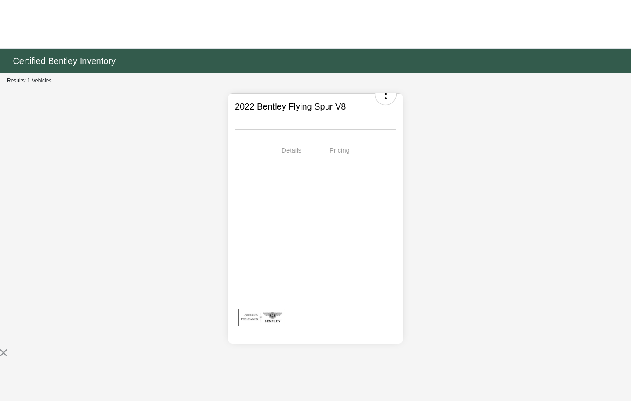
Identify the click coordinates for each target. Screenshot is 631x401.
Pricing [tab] (340, 150)
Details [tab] (291, 150)
